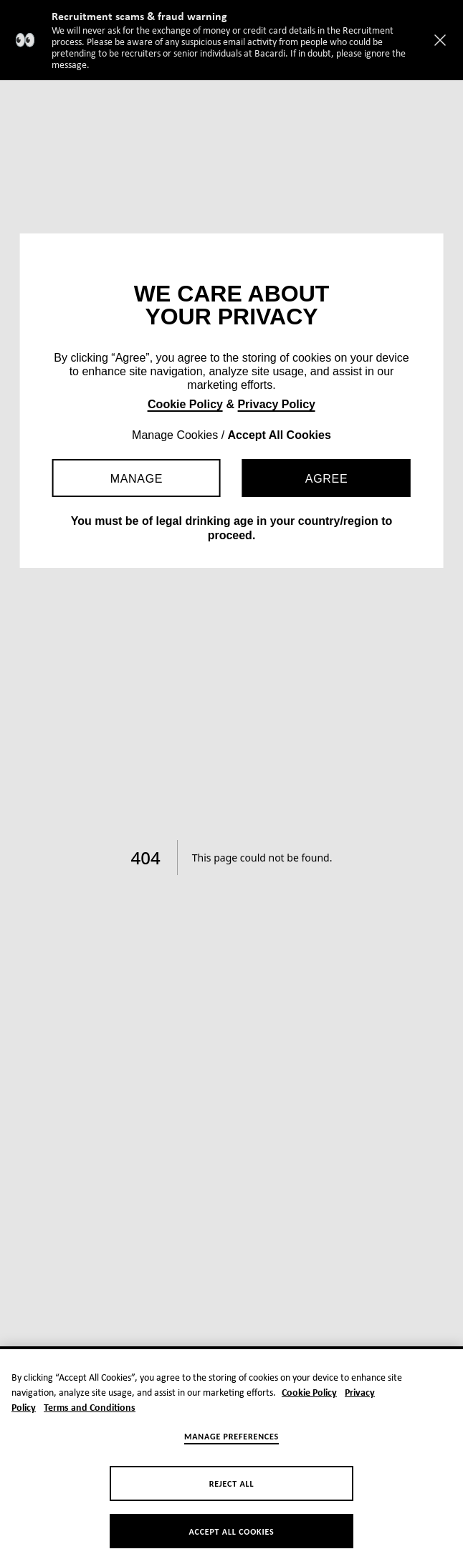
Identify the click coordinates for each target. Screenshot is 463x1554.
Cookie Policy (185, 404)
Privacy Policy (276, 404)
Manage (136, 479)
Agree (326, 479)
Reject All (231, 1497)
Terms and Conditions (89, 1421)
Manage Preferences (231, 1449)
